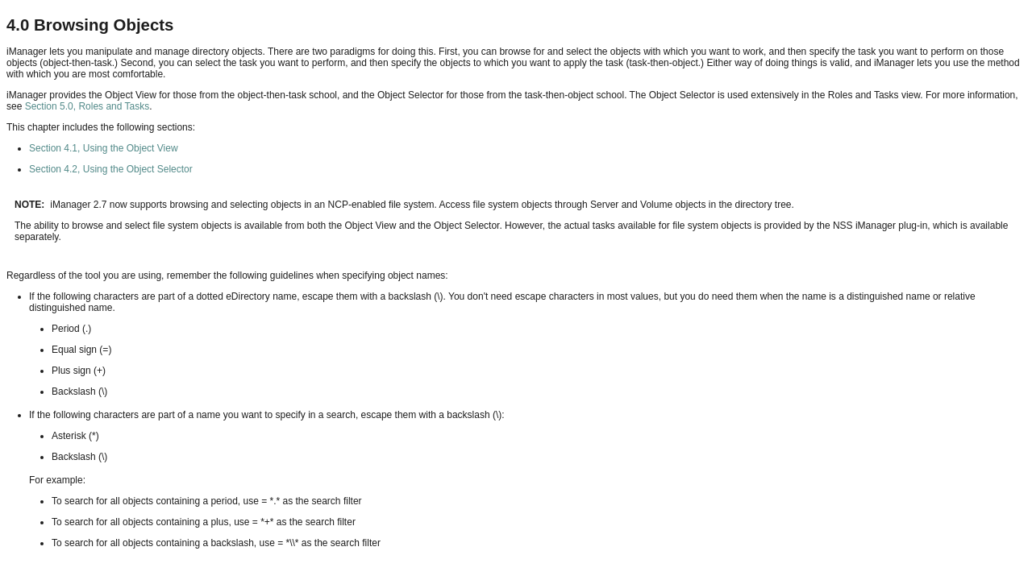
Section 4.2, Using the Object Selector (111, 169)
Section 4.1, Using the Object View (103, 148)
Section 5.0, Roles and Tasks (87, 106)
